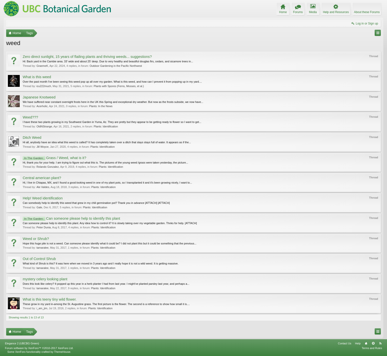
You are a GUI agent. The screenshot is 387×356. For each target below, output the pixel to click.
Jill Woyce (43, 146)
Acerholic (42, 106)
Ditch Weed (32, 138)
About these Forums (367, 12)
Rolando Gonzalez (48, 166)
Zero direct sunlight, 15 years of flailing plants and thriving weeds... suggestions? (87, 57)
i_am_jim (42, 308)
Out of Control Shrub (39, 259)
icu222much (44, 86)
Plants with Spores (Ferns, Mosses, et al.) (119, 86)
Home (366, 343)
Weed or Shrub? (36, 239)
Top (373, 343)
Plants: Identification (106, 126)
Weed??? (30, 117)
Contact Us (344, 343)
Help (358, 343)
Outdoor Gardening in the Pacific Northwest (116, 65)
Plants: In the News (101, 106)
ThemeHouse (62, 351)
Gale (39, 207)
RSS (380, 343)
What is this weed (37, 77)
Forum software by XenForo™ (39, 348)
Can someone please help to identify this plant (71, 218)
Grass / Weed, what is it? (54, 158)
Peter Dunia (44, 227)
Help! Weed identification (43, 198)
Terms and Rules (372, 348)
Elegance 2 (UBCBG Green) (22, 343)
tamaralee (43, 247)
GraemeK (42, 65)
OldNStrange (44, 126)
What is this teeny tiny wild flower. (50, 299)
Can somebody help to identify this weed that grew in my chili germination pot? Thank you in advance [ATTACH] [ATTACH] (96, 202)
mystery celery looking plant (45, 279)
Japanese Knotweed (39, 97)
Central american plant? (42, 178)
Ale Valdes (43, 187)
